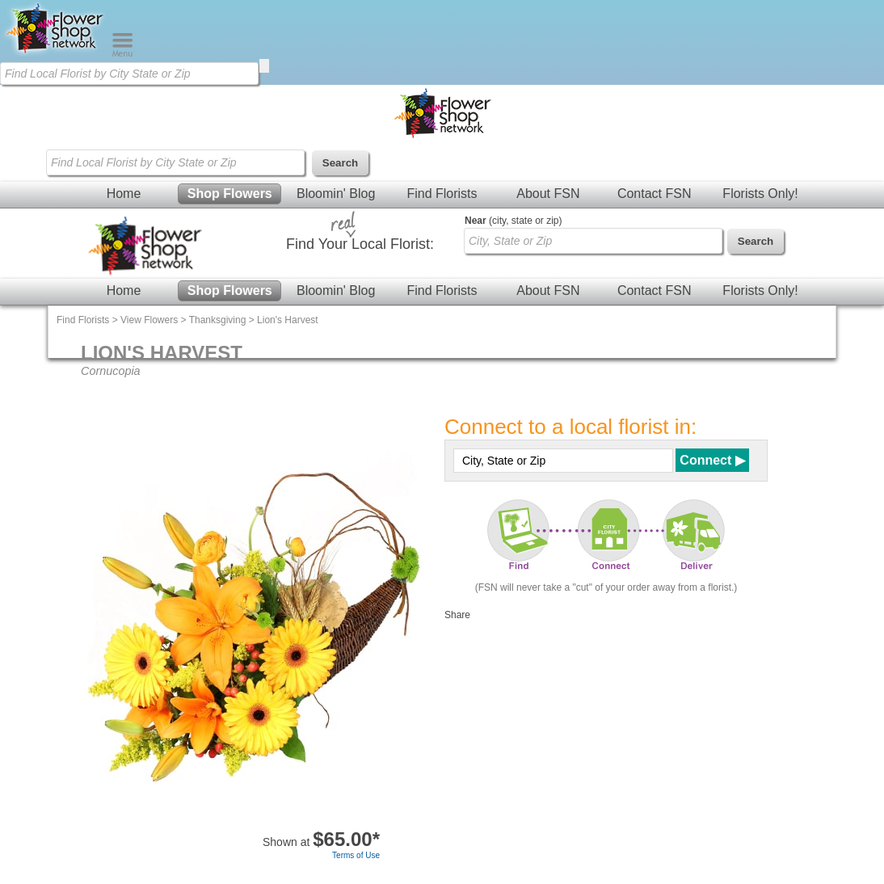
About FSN (547, 193)
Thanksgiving (217, 320)
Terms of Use (356, 855)
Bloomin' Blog (336, 193)
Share (457, 615)
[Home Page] (56, 53)
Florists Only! (760, 193)
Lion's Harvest (287, 320)
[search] (264, 66)
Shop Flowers (229, 193)
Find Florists (441, 193)
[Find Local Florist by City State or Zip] (129, 73)
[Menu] (122, 53)
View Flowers (149, 320)
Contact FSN (654, 193)
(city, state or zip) (513, 220)
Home (124, 193)
